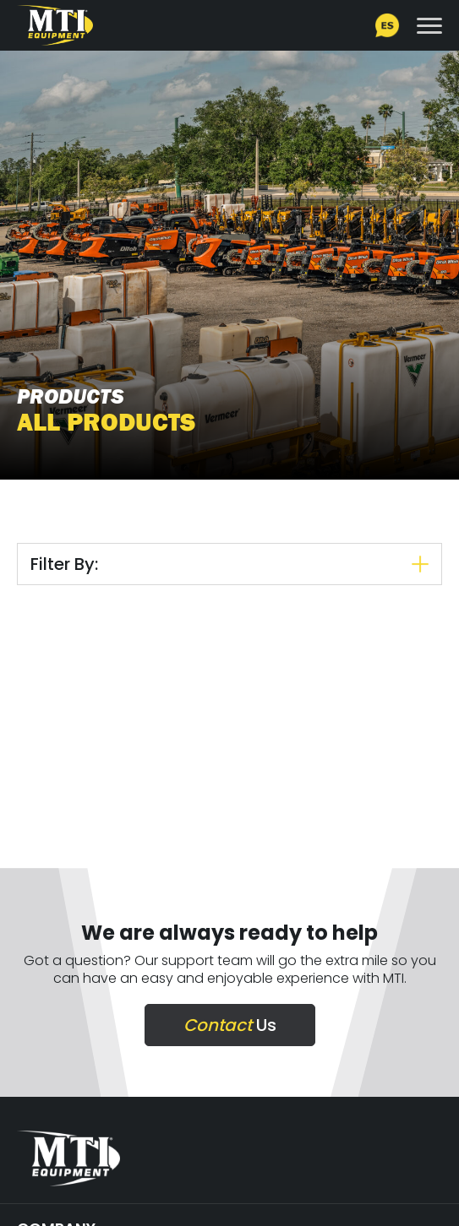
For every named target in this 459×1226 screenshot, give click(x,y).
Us (229, 1025)
